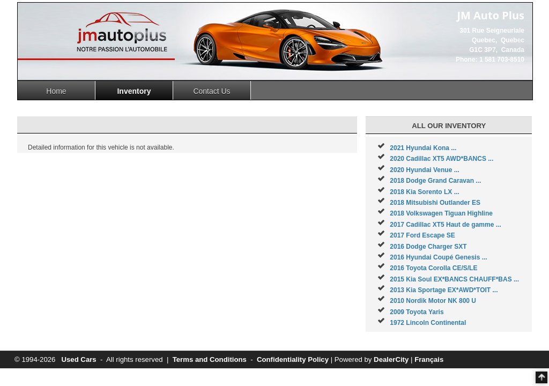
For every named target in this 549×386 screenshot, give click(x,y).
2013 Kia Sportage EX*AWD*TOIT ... (444, 290)
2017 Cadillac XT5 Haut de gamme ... (445, 224)
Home (56, 91)
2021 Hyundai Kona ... (423, 148)
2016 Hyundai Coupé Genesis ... (438, 257)
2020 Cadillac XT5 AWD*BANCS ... (441, 158)
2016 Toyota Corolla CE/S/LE (433, 268)
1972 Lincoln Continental (428, 322)
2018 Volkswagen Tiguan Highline (441, 213)
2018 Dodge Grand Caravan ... (435, 180)
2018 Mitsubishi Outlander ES (435, 202)
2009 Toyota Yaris (416, 312)
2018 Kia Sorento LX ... (424, 192)
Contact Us (211, 91)
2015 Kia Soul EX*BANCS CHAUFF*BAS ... (454, 279)
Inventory (134, 91)
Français (428, 359)
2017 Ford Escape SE (422, 235)
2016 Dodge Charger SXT (428, 246)
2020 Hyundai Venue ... (424, 170)
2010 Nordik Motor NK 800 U (433, 301)
